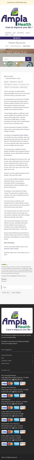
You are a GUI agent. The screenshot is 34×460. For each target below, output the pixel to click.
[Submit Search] (28, 59)
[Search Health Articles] (14, 59)
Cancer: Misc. (5, 292)
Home (7, 46)
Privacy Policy (5, 363)
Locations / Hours (6, 360)
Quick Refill (20, 32)
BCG (5, 159)
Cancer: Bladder (16, 292)
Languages (8, 32)
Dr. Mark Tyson (15, 119)
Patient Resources (16, 46)
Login (11, 34)
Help (14, 32)
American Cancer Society (21, 135)
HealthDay (13, 276)
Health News (9, 63)
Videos (19, 63)
